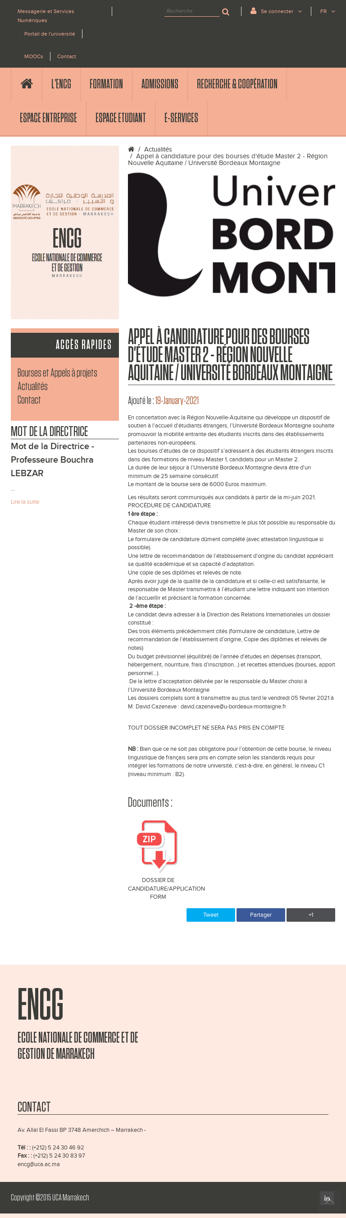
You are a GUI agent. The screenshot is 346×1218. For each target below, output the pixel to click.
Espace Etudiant (121, 118)
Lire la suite (25, 502)
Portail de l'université (49, 34)
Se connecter (276, 10)
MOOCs (33, 56)
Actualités (33, 386)
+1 (311, 915)
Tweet (211, 915)
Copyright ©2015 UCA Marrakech (50, 1197)
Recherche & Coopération (237, 84)
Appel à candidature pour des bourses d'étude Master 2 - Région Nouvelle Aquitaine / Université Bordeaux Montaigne (228, 159)
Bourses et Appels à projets (57, 373)
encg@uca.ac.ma (39, 1164)
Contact (66, 56)
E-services (181, 118)
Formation (106, 84)
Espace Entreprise (48, 118)
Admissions (159, 84)
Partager (261, 915)
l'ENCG (61, 84)
